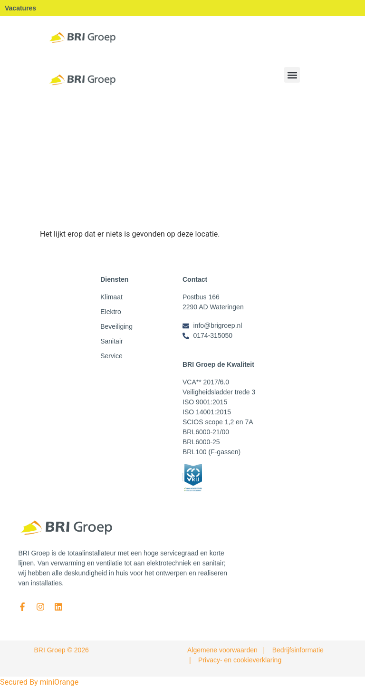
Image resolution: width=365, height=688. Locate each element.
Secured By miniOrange (39, 682)
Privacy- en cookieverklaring (239, 660)
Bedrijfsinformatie (298, 650)
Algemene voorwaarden (222, 650)
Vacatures (20, 8)
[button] (292, 75)
